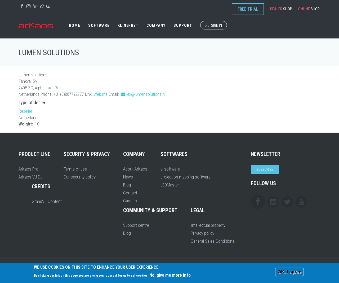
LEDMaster (169, 185)
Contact (130, 192)
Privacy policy (202, 233)
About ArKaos (135, 169)
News (128, 177)
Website (100, 94)
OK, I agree (289, 272)
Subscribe (264, 169)
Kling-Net (128, 25)
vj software (170, 169)
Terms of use (75, 169)
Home (74, 25)
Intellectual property (208, 225)
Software (99, 25)
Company (156, 25)
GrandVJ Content (47, 201)
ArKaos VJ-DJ (30, 177)
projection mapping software (185, 177)
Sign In (213, 25)
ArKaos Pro (28, 169)
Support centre (136, 225)
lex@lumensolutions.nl (146, 94)
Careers (130, 200)
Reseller (25, 111)
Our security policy (80, 177)
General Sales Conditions (212, 241)
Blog (127, 185)
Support (182, 25)
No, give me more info (170, 275)
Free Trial (248, 9)
